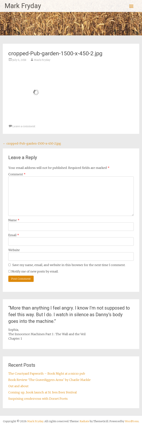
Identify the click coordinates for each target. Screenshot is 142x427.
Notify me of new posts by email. (34, 271)
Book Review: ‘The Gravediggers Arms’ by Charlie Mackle (49, 380)
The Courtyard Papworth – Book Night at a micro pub (46, 373)
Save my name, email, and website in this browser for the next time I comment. (68, 265)
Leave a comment (23, 126)
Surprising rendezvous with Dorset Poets (38, 398)
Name (13, 220)
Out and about (18, 386)
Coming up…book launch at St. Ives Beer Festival (42, 392)
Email (13, 235)
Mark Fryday (23, 6)
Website (14, 250)
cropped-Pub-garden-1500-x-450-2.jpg (32, 143)
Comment (17, 174)
